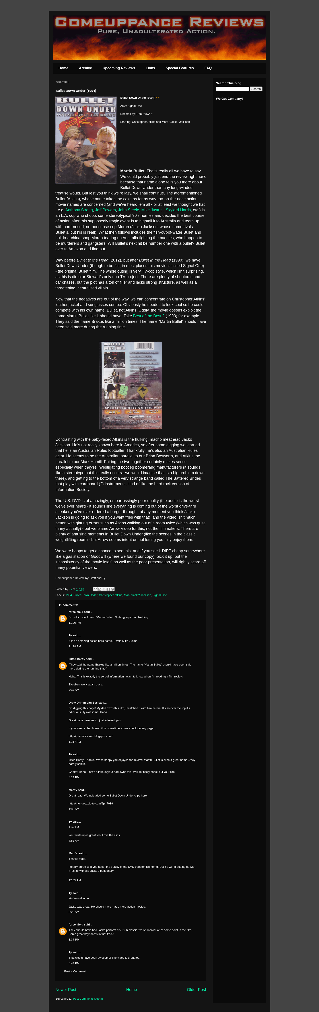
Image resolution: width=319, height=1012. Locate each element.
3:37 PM (74, 939)
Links (150, 68)
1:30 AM (74, 809)
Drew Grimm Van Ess (83, 702)
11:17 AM (75, 741)
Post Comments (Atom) (88, 998)
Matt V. (73, 853)
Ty (70, 635)
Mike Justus (151, 210)
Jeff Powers (105, 210)
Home (63, 68)
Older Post (196, 989)
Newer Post (65, 989)
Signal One (160, 595)
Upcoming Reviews (119, 68)
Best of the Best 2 (149, 316)
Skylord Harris (178, 210)
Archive (85, 68)
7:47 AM (74, 690)
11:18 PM (75, 646)
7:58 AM (74, 840)
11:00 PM (75, 622)
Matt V (73, 790)
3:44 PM (74, 963)
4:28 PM (74, 777)
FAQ (208, 68)
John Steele (128, 210)
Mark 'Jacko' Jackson (137, 595)
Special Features (180, 68)
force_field (76, 612)
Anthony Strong (79, 210)
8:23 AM (74, 912)
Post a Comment (75, 971)
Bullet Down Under (85, 595)
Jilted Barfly (77, 659)
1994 (69, 595)
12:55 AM (75, 880)
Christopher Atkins (111, 595)
